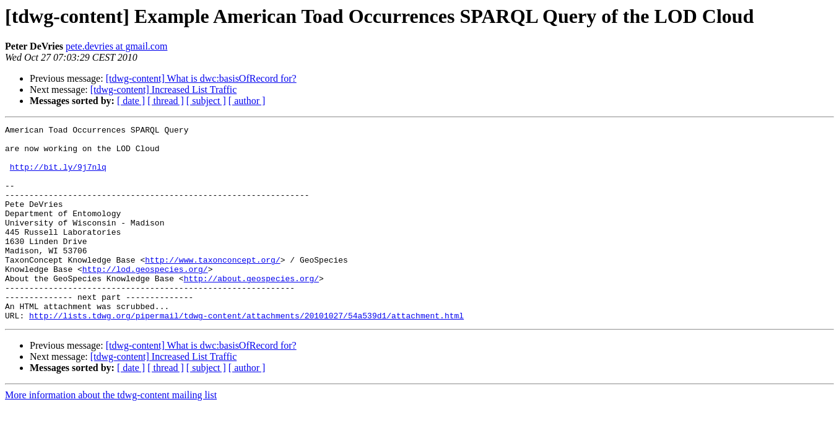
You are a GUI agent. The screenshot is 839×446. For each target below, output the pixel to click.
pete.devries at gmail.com (116, 46)
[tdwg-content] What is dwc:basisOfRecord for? (201, 78)
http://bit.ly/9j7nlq (58, 175)
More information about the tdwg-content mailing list (111, 434)
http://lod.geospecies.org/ (145, 298)
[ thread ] (165, 100)
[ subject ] (206, 100)
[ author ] (247, 100)
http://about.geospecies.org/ (251, 309)
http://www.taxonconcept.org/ (212, 287)
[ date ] (131, 100)
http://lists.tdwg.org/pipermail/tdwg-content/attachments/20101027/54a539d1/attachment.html (246, 354)
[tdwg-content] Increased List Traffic (163, 89)
